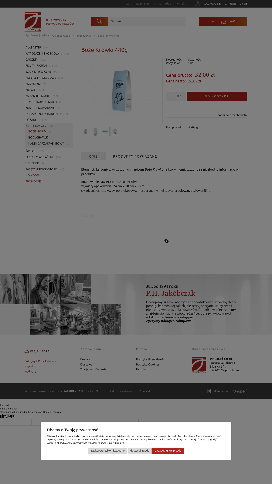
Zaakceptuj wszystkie (168, 450)
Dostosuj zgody (139, 450)
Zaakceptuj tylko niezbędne (107, 450)
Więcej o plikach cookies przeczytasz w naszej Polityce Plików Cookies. (85, 442)
